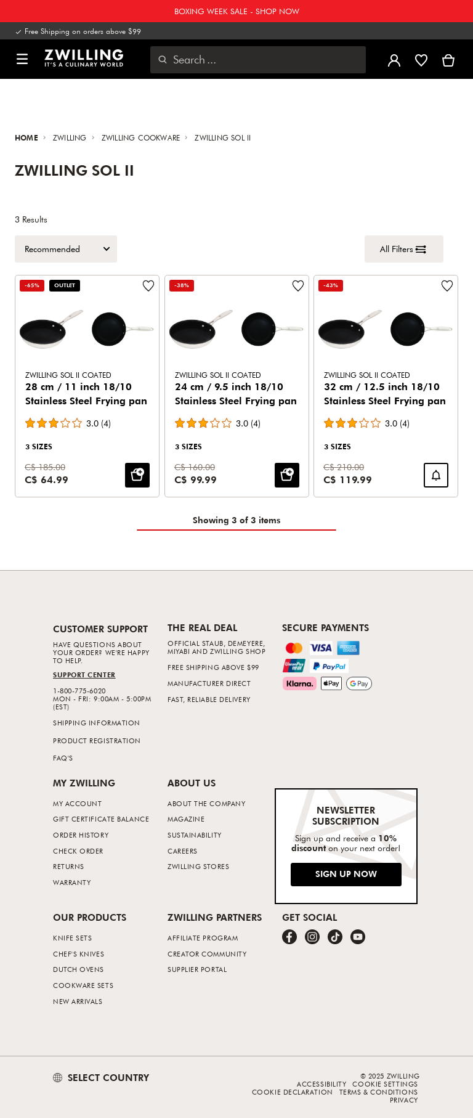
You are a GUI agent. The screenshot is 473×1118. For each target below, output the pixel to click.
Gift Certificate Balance (101, 818)
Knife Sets (72, 937)
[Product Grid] (236, 386)
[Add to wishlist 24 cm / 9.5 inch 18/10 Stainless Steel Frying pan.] (297, 286)
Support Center (84, 674)
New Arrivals (78, 1001)
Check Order (78, 850)
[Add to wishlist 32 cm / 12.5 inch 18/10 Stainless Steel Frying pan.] (447, 286)
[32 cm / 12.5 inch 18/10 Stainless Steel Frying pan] (385, 386)
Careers (183, 850)
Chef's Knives (78, 953)
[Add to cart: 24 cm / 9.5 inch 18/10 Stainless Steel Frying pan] (286, 474)
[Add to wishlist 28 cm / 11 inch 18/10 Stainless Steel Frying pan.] (148, 286)
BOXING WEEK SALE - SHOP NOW (236, 11)
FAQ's (63, 757)
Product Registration (97, 740)
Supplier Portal (197, 969)
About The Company (206, 803)
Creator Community (207, 953)
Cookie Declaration (292, 1091)
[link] (83, 58)
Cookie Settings (385, 1083)
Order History (80, 834)
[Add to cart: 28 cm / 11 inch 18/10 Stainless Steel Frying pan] (137, 474)
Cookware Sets (83, 985)
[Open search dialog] (258, 59)
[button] (22, 59)
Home (28, 137)
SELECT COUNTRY (101, 1077)
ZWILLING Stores (198, 866)
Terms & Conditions (378, 1091)
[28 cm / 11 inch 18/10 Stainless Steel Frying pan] (87, 386)
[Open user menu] (394, 59)
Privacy (404, 1099)
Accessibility (321, 1083)
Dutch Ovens (78, 969)
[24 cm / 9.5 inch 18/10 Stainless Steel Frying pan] (236, 386)
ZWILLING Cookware (142, 137)
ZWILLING (71, 137)
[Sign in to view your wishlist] (421, 59)
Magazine (186, 818)
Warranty (72, 882)
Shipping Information (96, 722)
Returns (68, 866)
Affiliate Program (203, 937)
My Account (77, 803)
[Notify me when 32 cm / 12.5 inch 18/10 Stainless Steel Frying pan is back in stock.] (436, 474)
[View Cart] (448, 59)
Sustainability (195, 834)
